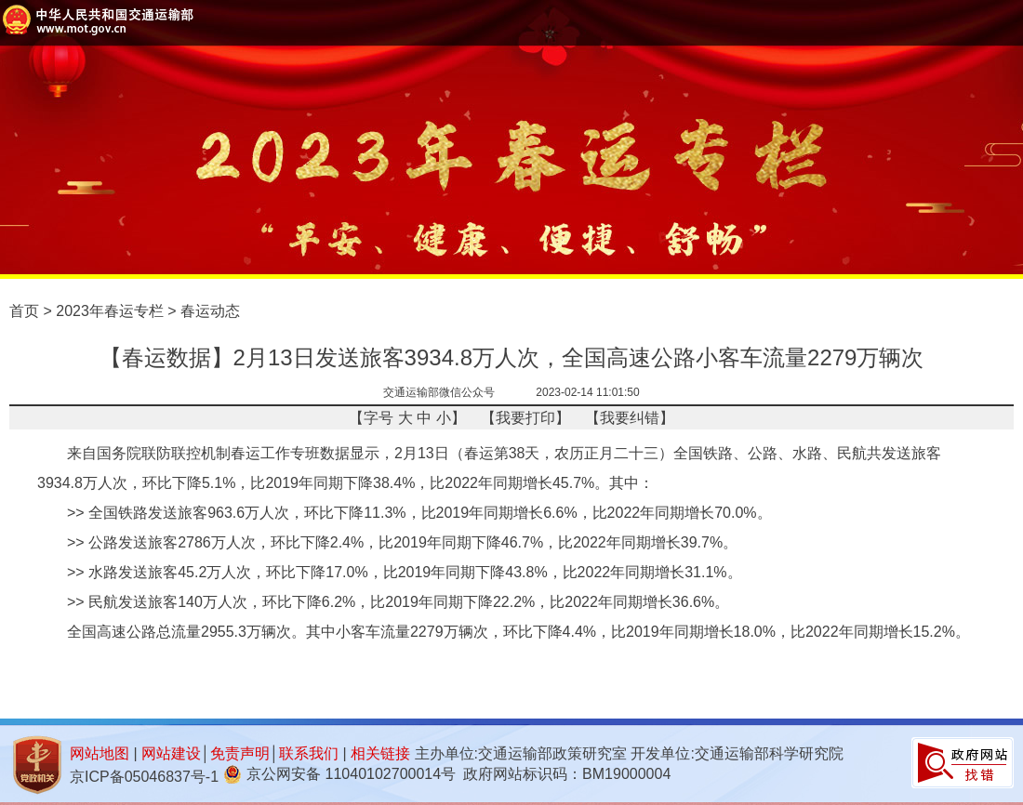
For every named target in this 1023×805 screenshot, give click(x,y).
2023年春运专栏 (110, 311)
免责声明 (240, 753)
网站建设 (171, 753)
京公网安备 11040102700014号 (351, 774)
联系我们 (309, 753)
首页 (24, 311)
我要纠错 (629, 418)
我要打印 (525, 418)
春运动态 (210, 311)
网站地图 (99, 753)
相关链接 (380, 753)
